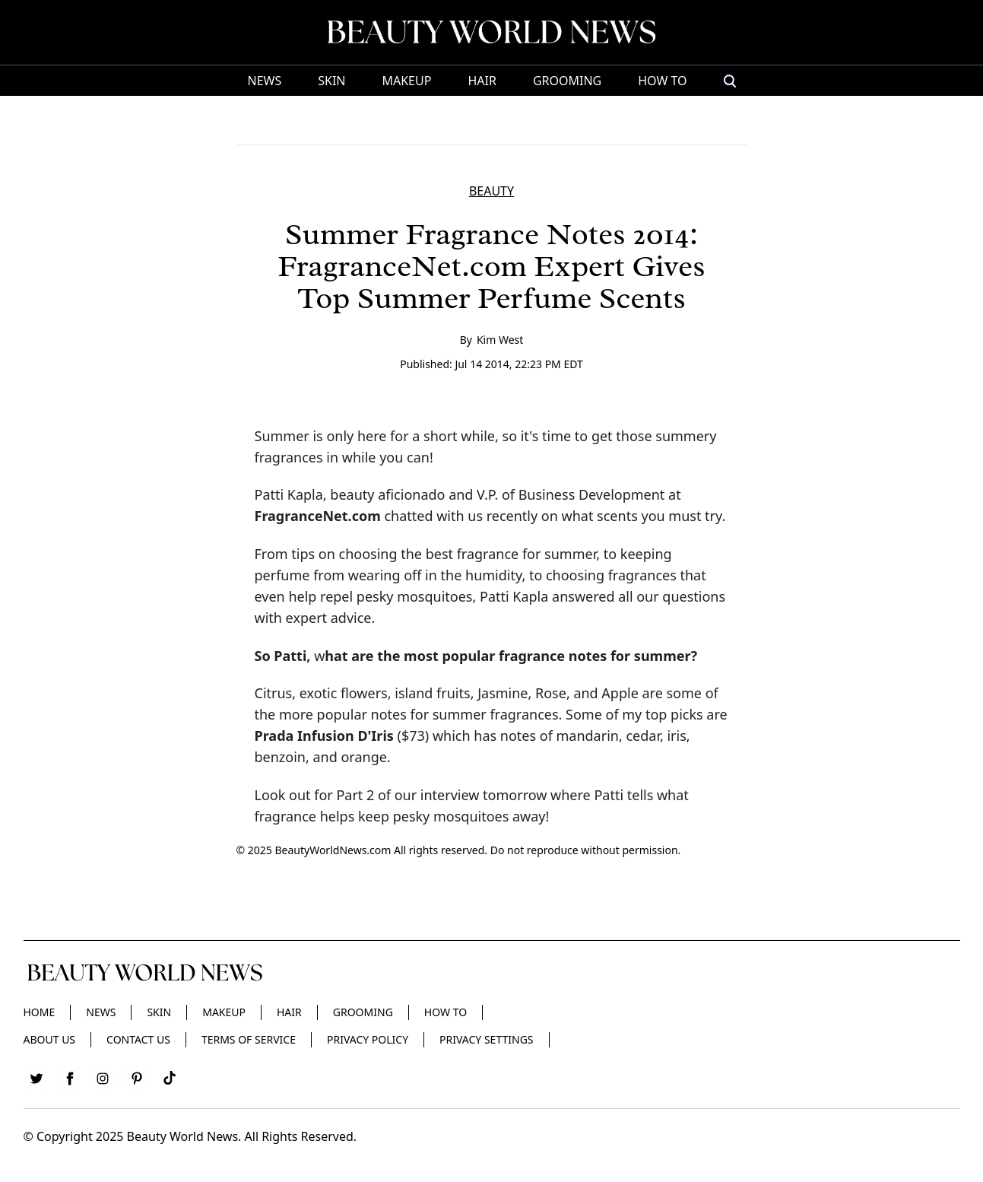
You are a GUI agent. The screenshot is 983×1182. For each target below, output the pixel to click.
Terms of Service (248, 1039)
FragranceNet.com (318, 516)
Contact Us (138, 1039)
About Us (50, 1039)
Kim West (500, 339)
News (264, 80)
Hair (482, 80)
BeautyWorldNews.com (332, 850)
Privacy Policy (367, 1039)
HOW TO (662, 80)
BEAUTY (491, 191)
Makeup (406, 80)
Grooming (567, 80)
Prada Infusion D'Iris (324, 735)
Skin (331, 80)
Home (39, 1012)
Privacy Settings (486, 1039)
